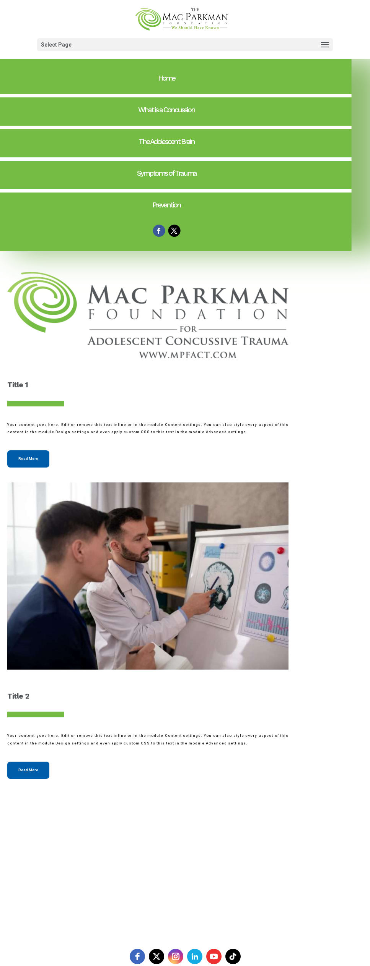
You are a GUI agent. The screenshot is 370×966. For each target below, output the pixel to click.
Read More (28, 458)
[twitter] (156, 956)
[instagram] (175, 956)
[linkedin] (194, 956)
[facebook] (137, 956)
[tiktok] (233, 956)
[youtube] (214, 956)
